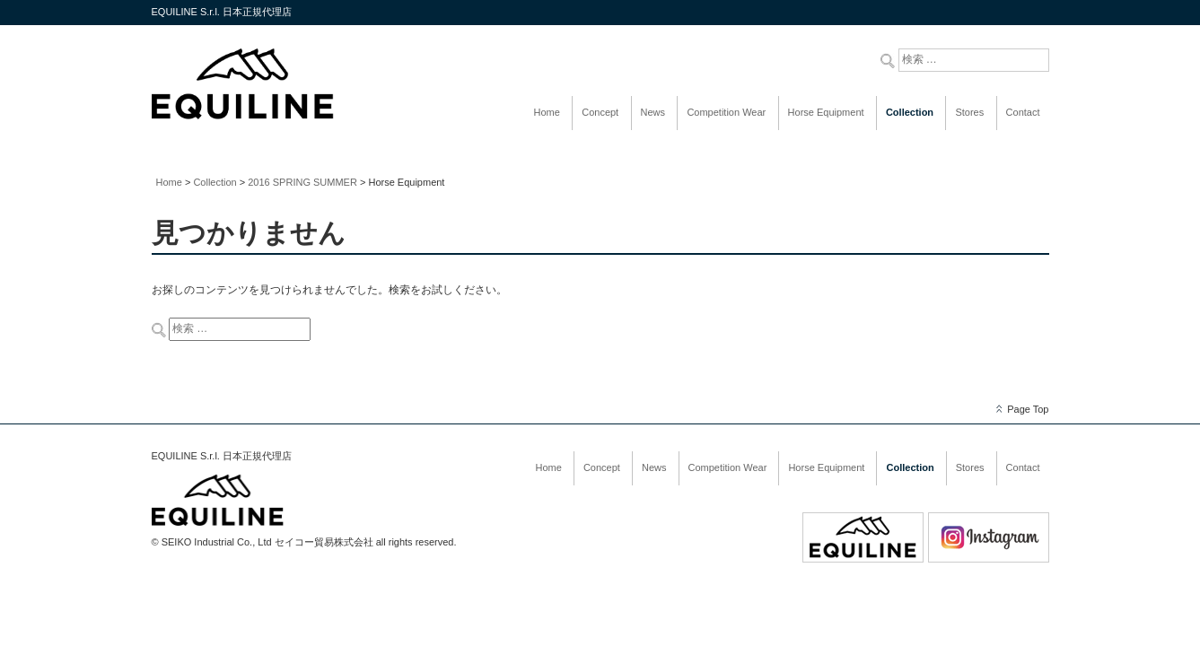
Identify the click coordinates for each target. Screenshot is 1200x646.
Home (547, 112)
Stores (969, 112)
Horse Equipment (826, 112)
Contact (1023, 112)
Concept (600, 112)
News (653, 112)
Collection (909, 112)
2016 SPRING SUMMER (302, 182)
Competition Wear (726, 112)
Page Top (1027, 409)
